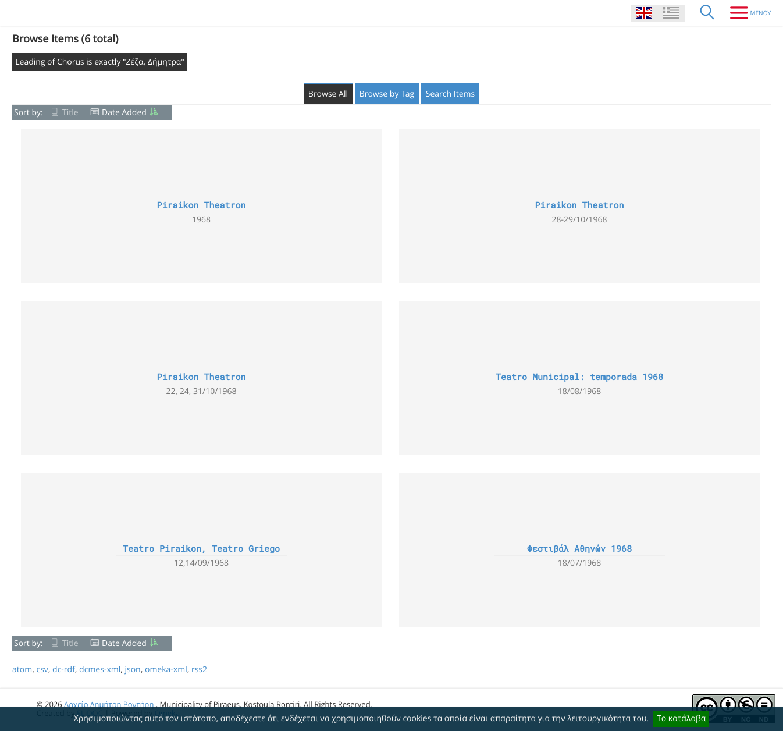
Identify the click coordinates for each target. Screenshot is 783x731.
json (132, 669)
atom (22, 669)
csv (42, 669)
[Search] (707, 13)
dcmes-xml (99, 669)
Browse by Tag (387, 94)
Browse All (328, 94)
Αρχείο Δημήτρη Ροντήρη (109, 704)
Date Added (124, 112)
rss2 (199, 669)
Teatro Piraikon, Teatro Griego (201, 549)
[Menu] (746, 12)
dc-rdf (63, 669)
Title (70, 112)
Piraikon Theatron (200, 205)
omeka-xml (166, 669)
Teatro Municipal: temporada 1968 (579, 377)
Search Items (450, 94)
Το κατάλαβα (681, 718)
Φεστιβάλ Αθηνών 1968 (579, 549)
